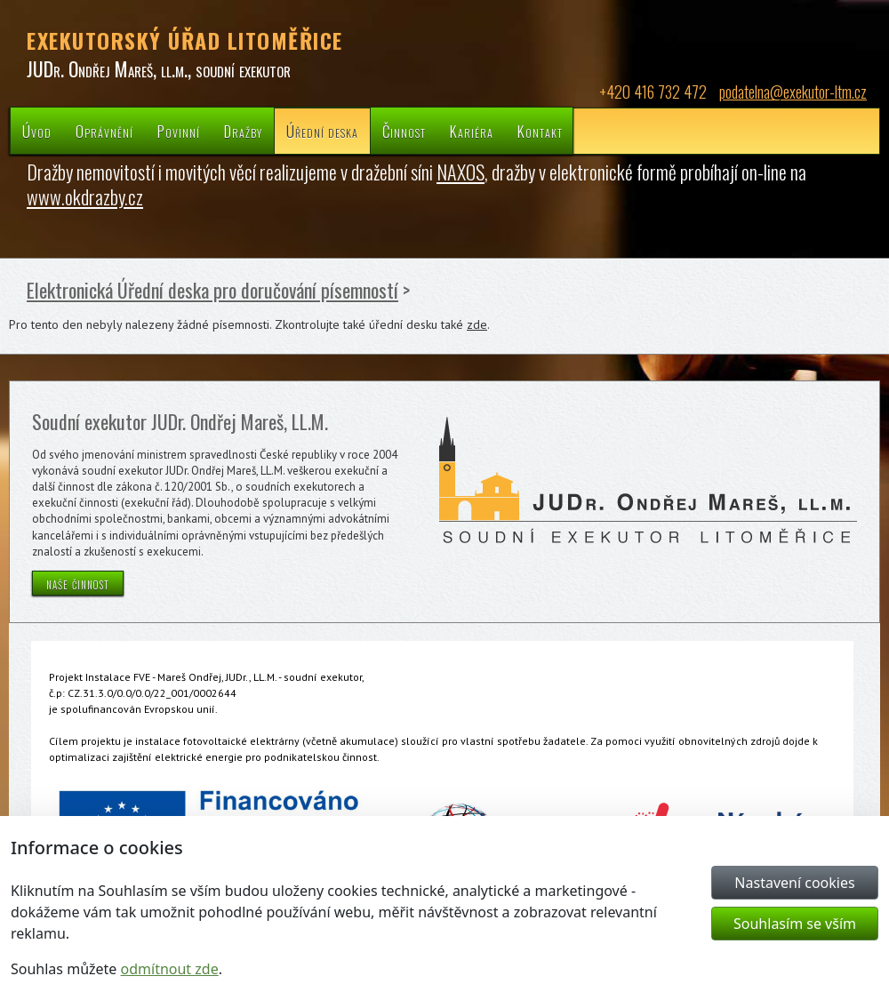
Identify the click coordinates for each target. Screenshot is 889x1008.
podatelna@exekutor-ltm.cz (793, 91)
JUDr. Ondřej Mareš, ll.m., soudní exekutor (159, 68)
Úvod (37, 131)
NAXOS (460, 171)
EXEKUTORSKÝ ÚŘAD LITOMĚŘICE (185, 40)
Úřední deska (322, 131)
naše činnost (77, 583)
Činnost (404, 131)
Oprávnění (104, 131)
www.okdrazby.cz (85, 196)
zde (477, 324)
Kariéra (471, 131)
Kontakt (540, 131)
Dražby (243, 131)
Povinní (178, 131)
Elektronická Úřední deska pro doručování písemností (212, 290)
